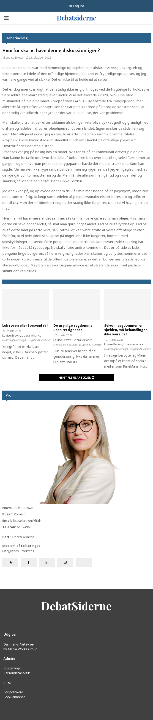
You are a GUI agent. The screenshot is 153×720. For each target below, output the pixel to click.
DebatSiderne (76, 605)
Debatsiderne (76, 18)
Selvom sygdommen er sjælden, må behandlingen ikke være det (126, 330)
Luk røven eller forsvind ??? (25, 326)
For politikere (13, 692)
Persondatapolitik (16, 673)
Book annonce (14, 697)
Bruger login (12, 668)
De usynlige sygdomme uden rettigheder (73, 328)
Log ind (76, 6)
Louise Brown (15, 58)
